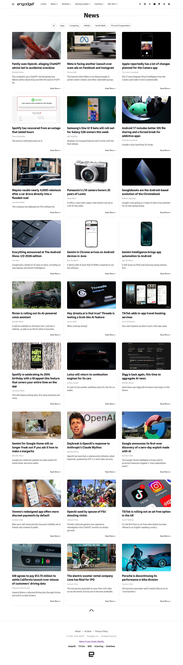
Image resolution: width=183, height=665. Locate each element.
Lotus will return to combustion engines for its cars (87, 376)
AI (54, 26)
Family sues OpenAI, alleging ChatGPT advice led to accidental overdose (36, 66)
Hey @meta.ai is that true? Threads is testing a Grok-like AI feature (91, 315)
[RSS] (169, 4)
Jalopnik (72, 646)
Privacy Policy (101, 631)
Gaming (98, 4)
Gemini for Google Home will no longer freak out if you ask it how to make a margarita (35, 447)
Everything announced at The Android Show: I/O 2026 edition (36, 254)
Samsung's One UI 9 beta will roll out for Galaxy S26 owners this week (90, 130)
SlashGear (110, 646)
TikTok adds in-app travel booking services (143, 315)
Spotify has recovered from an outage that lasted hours (36, 130)
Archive (87, 631)
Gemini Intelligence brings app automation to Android (141, 254)
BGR (90, 646)
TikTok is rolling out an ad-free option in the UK (146, 513)
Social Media (100, 26)
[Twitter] (150, 4)
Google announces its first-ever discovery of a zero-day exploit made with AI (145, 447)
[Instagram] (145, 4)
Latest (43, 4)
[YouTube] (154, 4)
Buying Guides (82, 4)
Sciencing (98, 646)
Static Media (79, 636)
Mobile (87, 26)
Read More (54, 88)
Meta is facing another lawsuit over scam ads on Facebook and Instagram (90, 66)
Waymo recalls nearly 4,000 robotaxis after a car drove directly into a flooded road (36, 194)
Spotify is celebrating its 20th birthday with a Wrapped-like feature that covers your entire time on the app (36, 380)
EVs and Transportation (120, 26)
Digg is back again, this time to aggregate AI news (141, 376)
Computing (74, 26)
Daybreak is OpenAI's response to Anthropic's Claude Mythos (88, 445)
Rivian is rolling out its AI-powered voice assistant (34, 315)
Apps (62, 26)
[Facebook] (140, 4)
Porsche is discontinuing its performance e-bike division (140, 578)
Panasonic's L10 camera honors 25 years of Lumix (88, 192)
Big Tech (112, 4)
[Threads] (164, 4)
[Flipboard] (159, 4)
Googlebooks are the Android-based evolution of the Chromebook (145, 192)
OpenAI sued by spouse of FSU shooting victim (86, 513)
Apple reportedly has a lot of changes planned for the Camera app (146, 66)
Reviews (65, 4)
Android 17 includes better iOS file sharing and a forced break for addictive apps (144, 132)
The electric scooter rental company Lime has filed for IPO (90, 578)
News (53, 4)
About (78, 631)
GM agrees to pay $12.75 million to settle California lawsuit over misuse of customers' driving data (35, 580)
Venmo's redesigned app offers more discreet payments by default (35, 513)
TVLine (81, 646)
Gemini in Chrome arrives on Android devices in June (90, 254)
